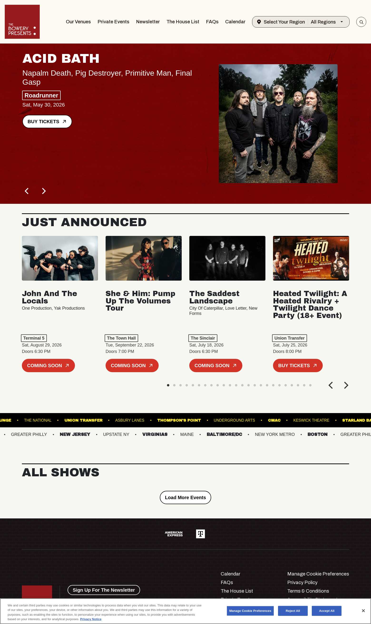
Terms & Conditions (308, 591)
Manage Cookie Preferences (318, 573)
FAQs (212, 21)
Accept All (326, 611)
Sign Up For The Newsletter (104, 590)
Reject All (293, 611)
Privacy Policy (302, 582)
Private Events (113, 21)
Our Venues (78, 21)
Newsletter (148, 21)
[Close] (363, 610)
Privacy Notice (91, 619)
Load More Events (185, 497)
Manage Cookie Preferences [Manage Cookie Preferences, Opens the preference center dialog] (250, 611)
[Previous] (27, 191)
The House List (182, 21)
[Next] (43, 191)
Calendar (235, 21)
